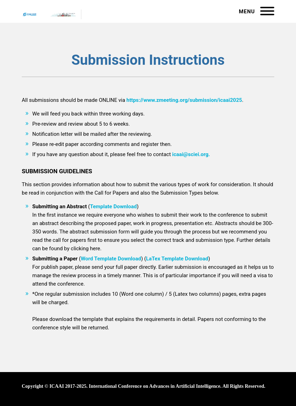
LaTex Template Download (177, 258)
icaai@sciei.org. (191, 154)
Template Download (113, 206)
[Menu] (267, 11)
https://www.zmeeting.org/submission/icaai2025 (184, 100)
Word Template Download (111, 258)
